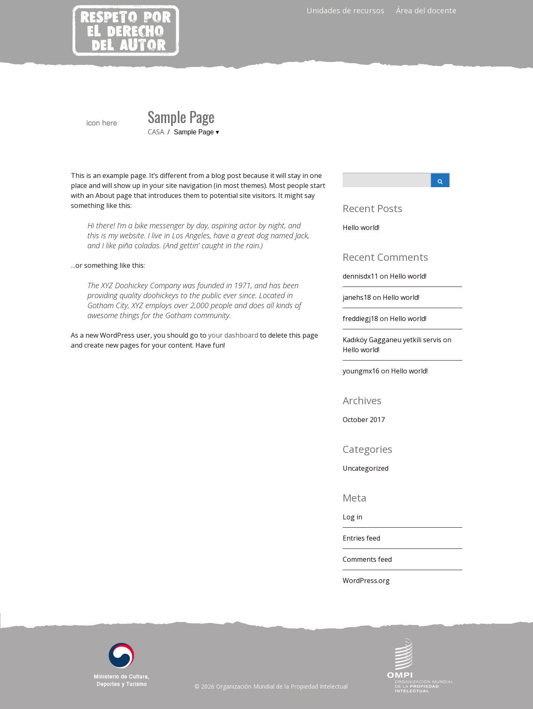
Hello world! (361, 227)
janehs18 (357, 297)
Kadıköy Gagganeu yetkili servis (392, 339)
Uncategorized (366, 468)
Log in (352, 516)
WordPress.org (366, 580)
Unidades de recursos (345, 10)
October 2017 (364, 419)
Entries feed (361, 538)
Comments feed (367, 559)
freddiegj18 (360, 318)
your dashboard (233, 335)
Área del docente (426, 10)
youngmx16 (361, 370)
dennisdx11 (360, 276)
